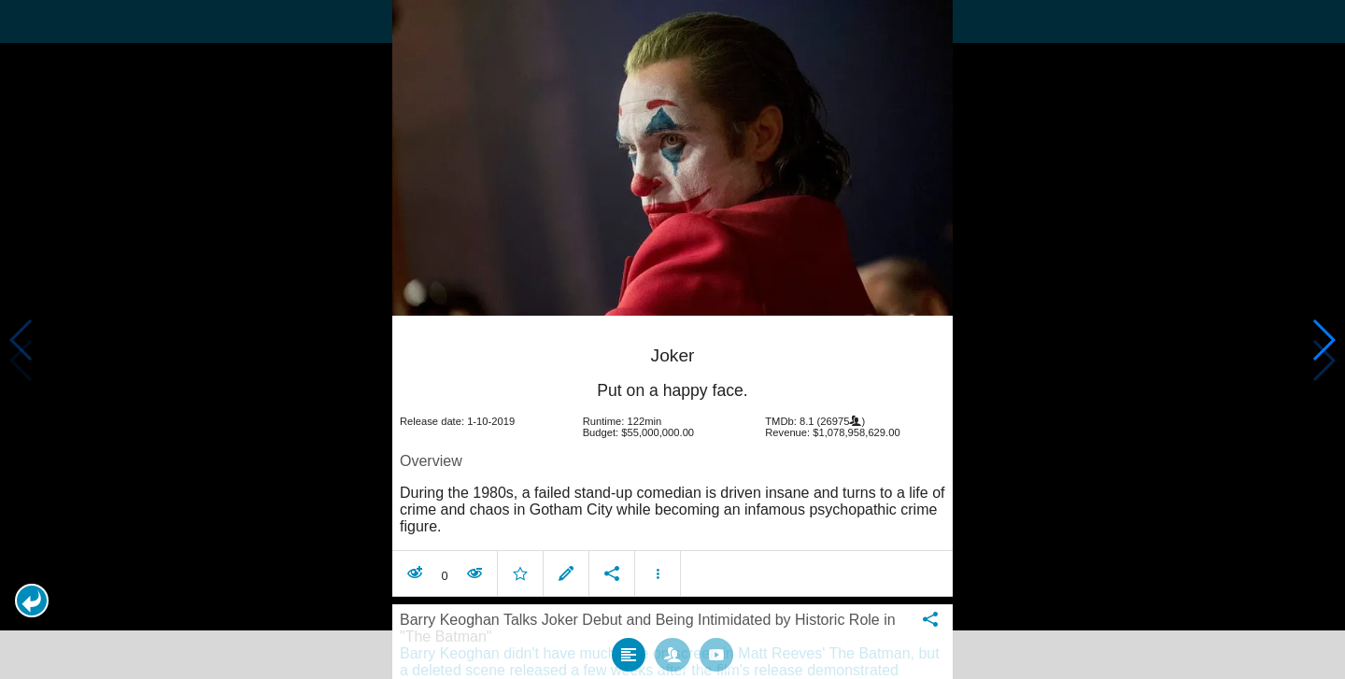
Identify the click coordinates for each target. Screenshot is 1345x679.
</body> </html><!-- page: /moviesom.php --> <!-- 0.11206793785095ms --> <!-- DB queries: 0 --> (672, 339)
